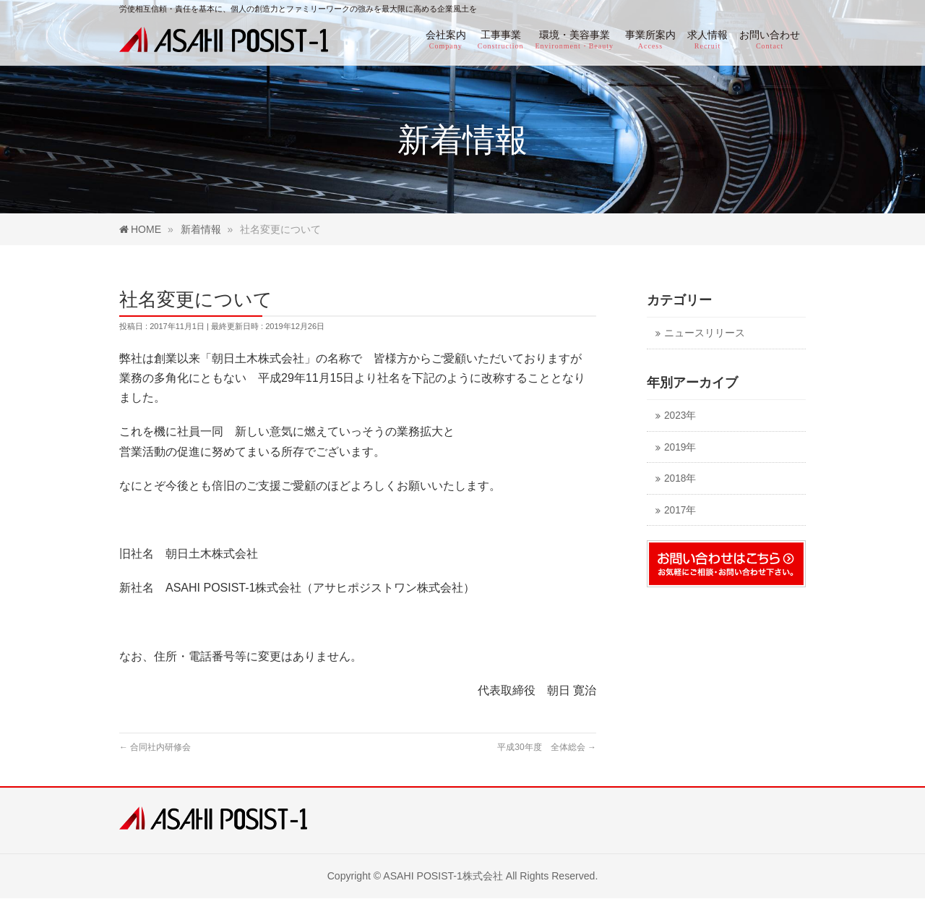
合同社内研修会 (155, 747)
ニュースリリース (704, 333)
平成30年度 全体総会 (546, 747)
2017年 (680, 510)
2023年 (680, 415)
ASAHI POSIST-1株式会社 (443, 876)
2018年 (680, 478)
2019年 (680, 447)
